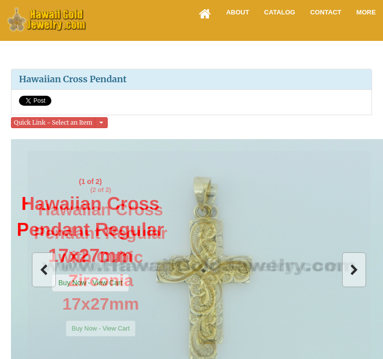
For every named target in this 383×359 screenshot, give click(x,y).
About (237, 12)
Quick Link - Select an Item (53, 122)
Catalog (279, 12)
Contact (326, 12)
